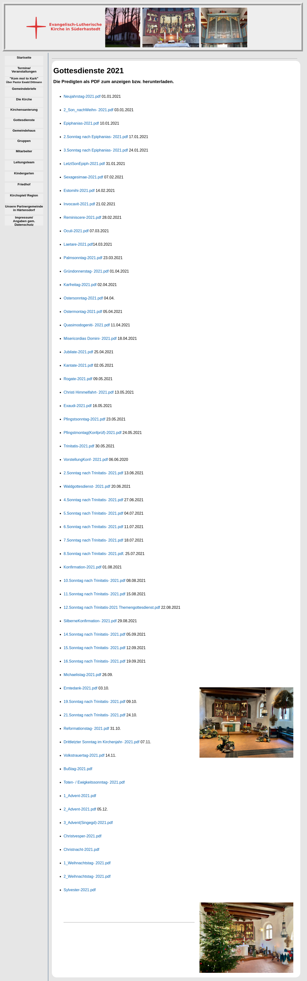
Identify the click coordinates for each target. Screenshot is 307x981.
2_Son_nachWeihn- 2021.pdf (88, 110)
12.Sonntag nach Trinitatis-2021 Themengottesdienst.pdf (112, 607)
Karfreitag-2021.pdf (80, 285)
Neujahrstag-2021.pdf (82, 96)
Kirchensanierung (23, 109)
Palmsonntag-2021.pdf (83, 258)
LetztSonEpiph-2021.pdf (84, 164)
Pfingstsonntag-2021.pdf (84, 419)
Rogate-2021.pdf (78, 379)
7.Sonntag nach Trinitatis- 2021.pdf (93, 540)
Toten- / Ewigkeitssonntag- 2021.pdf (94, 782)
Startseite (24, 57)
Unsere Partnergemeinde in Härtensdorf (24, 208)
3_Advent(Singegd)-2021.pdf (88, 823)
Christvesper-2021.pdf (82, 836)
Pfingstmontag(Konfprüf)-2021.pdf (92, 433)
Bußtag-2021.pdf (78, 769)
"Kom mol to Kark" (24, 80)
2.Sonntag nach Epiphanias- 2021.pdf (96, 137)
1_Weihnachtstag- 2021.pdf (87, 863)
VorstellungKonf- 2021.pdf (86, 459)
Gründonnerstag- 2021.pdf (86, 271)
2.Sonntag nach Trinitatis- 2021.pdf (93, 473)
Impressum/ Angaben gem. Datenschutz (24, 220)
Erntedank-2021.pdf (80, 688)
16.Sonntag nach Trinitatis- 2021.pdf (94, 661)
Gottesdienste (24, 120)
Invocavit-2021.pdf (79, 204)
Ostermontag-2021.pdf (83, 312)
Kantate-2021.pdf (78, 365)
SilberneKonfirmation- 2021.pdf (90, 621)
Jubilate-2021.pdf (78, 352)
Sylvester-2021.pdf (80, 890)
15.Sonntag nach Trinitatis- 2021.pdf (94, 648)
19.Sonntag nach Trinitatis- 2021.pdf (94, 702)
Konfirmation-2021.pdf (82, 567)
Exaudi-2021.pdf (78, 406)
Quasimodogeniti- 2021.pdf (87, 325)
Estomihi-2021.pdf (79, 191)
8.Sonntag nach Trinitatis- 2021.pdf (93, 554)
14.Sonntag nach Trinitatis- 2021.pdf (94, 634)
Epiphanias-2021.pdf (81, 123)
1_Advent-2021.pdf (80, 796)
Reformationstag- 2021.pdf (86, 728)
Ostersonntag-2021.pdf (83, 298)
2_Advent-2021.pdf (80, 809)
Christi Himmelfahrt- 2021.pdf (89, 392)
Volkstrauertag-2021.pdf (84, 755)
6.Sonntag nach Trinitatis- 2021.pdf (93, 527)
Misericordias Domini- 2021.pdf (90, 338)
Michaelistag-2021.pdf (82, 675)
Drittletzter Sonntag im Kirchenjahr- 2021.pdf (101, 742)
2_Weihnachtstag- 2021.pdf (87, 876)
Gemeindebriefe (24, 89)
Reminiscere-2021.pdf (82, 217)
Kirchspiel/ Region (24, 195)
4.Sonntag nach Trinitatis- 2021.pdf (93, 500)
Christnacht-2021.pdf (81, 849)
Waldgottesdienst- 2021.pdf (87, 486)
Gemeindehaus (24, 130)
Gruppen (24, 141)
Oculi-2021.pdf (76, 231)
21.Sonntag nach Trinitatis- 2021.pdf (94, 715)
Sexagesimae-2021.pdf (83, 177)
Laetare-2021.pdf (78, 244)
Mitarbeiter (24, 151)
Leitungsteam (24, 162)
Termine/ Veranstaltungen (24, 70)
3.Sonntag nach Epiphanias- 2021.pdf (96, 150)
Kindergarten (24, 173)
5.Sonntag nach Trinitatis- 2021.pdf (93, 513)
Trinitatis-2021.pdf (79, 446)
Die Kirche (24, 99)
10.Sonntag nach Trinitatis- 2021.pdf (94, 581)
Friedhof (24, 184)
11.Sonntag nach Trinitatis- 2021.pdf (94, 594)
